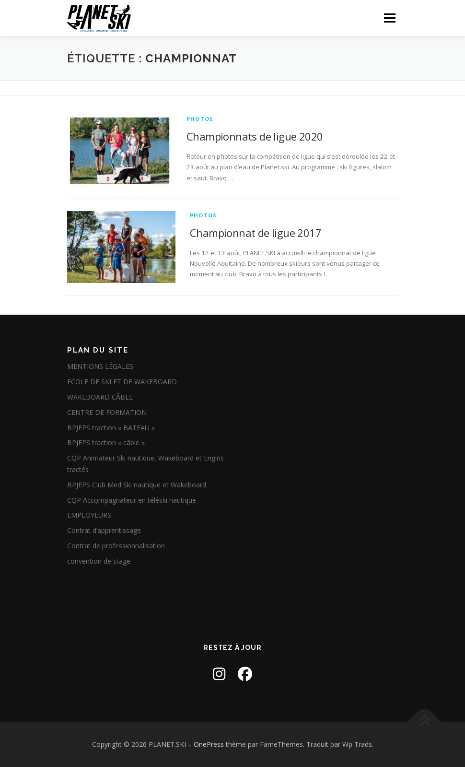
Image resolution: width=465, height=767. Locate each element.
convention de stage (98, 561)
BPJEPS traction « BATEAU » (111, 427)
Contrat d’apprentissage (104, 530)
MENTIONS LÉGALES (100, 366)
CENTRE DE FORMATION (107, 412)
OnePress (209, 744)
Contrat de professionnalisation (116, 545)
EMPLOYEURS (89, 514)
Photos (199, 118)
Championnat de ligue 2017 (255, 232)
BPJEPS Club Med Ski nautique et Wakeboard (136, 484)
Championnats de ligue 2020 (254, 136)
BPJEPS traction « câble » (106, 442)
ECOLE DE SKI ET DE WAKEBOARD (122, 381)
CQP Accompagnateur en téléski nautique (131, 500)
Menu (389, 17)
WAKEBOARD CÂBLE (100, 396)
